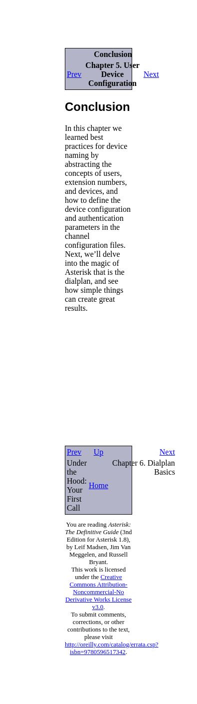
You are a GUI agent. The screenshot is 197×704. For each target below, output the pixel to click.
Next (151, 74)
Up (99, 452)
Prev (74, 74)
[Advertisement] (30, 174)
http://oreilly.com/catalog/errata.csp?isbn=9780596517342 (112, 648)
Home (98, 485)
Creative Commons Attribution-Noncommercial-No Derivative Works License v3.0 (98, 592)
